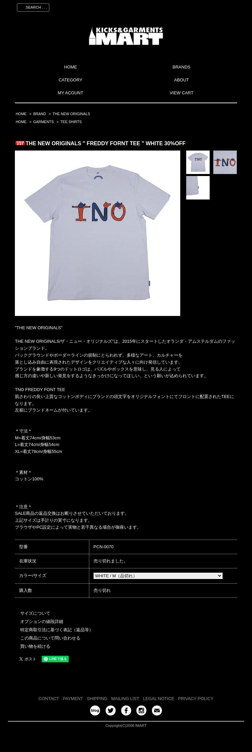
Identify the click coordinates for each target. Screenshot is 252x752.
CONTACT (49, 698)
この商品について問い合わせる (50, 638)
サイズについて (35, 613)
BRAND (39, 114)
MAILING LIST (125, 698)
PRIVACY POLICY (195, 698)
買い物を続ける (35, 646)
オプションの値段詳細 (41, 621)
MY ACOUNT (70, 92)
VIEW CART (181, 92)
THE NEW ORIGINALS (71, 114)
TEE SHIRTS (71, 122)
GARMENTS (43, 122)
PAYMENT (73, 698)
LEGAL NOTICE (158, 698)
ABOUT (181, 79)
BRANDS (181, 67)
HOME (70, 67)
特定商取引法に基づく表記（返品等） (56, 629)
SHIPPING (97, 698)
